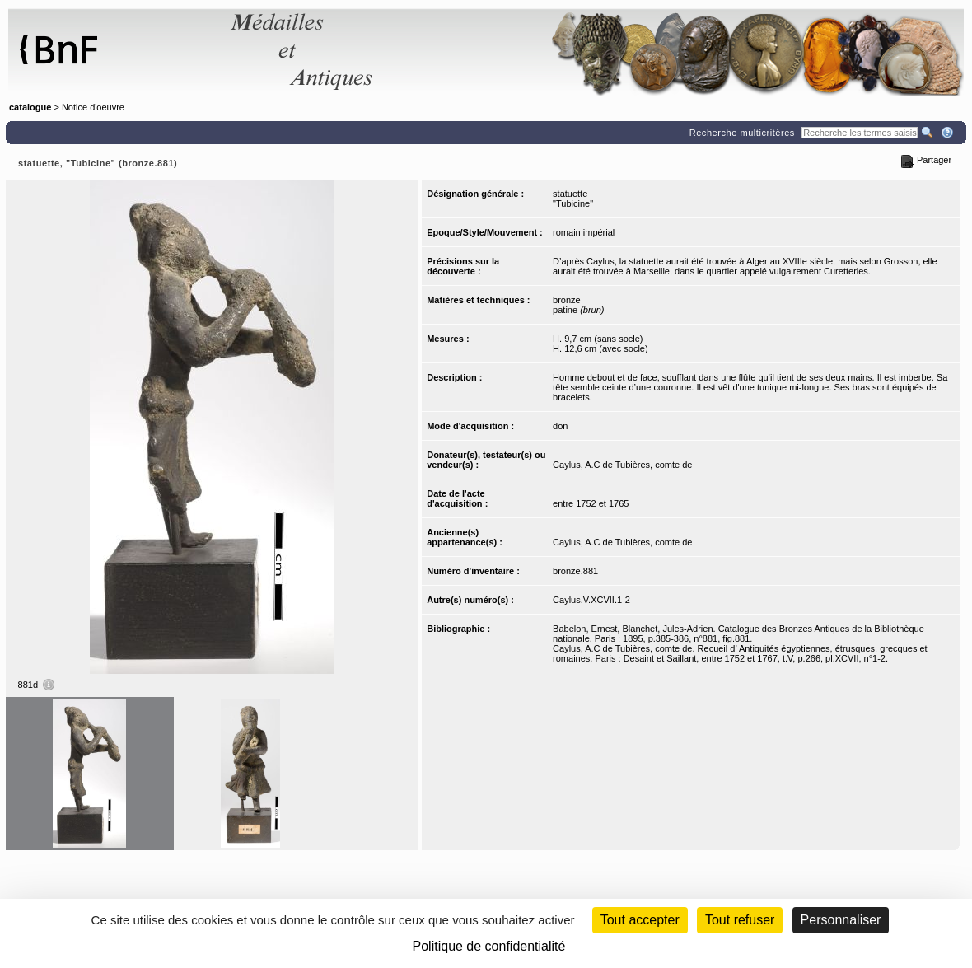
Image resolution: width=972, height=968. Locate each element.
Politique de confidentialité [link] (489, 946)
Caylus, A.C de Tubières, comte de (622, 465)
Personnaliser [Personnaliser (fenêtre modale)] (841, 920)
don (560, 426)
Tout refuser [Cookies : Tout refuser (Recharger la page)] (739, 920)
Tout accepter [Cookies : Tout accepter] (640, 920)
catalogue (30, 107)
